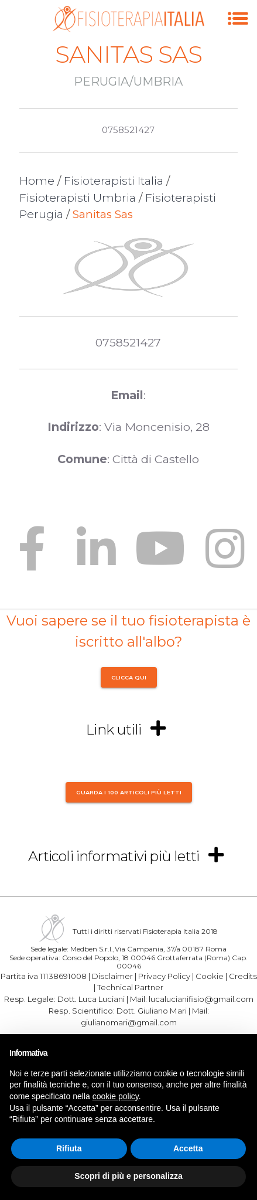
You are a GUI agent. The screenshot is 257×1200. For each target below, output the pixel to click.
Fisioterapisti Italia (113, 181)
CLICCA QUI (128, 677)
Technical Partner (130, 987)
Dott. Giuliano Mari (151, 1010)
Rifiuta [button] (69, 1148)
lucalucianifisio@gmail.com (201, 999)
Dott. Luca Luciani (91, 999)
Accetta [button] (188, 1148)
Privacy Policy (164, 975)
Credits (243, 975)
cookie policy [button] (115, 1096)
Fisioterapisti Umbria (77, 198)
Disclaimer (112, 975)
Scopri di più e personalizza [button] (128, 1176)
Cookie (210, 975)
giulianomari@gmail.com (129, 1022)
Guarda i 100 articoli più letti (128, 791)
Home (36, 181)
